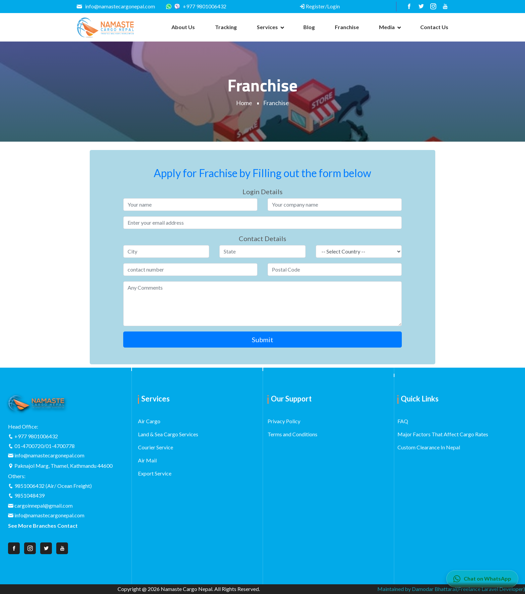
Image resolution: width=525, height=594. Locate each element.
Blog (309, 27)
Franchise (347, 27)
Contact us (434, 27)
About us (183, 27)
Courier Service (155, 447)
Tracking (226, 27)
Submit (262, 340)
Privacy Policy (284, 421)
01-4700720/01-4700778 (44, 446)
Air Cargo (149, 421)
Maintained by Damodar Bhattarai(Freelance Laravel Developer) (451, 589)
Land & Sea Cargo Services (168, 434)
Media (387, 27)
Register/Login (319, 6)
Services (267, 27)
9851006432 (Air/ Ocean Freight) (53, 485)
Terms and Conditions (292, 434)
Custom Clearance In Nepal (428, 447)
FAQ (402, 421)
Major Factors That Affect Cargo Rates (442, 434)
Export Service (154, 473)
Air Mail (147, 460)
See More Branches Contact (43, 525)
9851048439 (29, 495)
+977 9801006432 (200, 6)
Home (244, 102)
